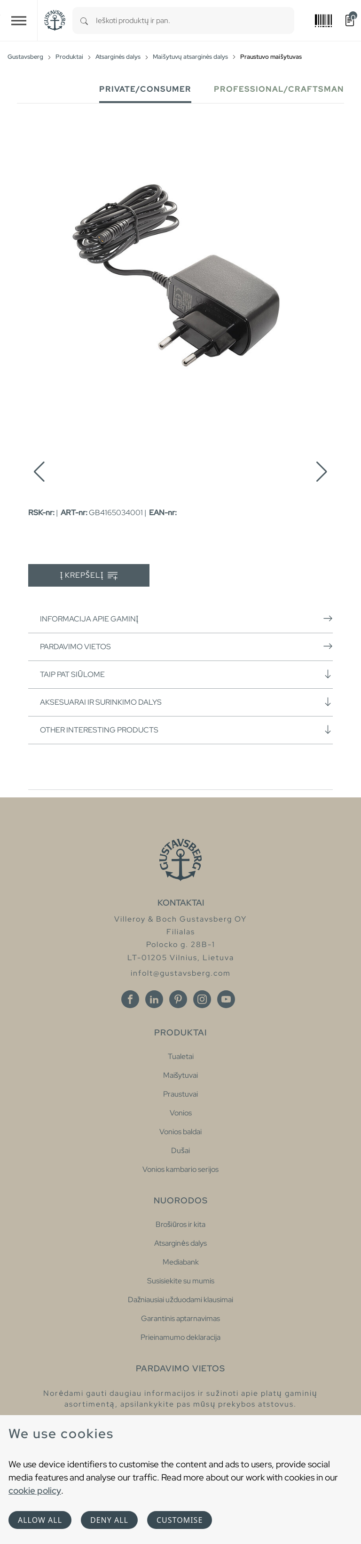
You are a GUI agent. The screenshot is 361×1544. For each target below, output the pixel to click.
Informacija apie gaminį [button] (186, 618)
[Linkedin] (154, 999)
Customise (180, 1520)
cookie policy (34, 1490)
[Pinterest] (178, 999)
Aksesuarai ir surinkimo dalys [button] (186, 702)
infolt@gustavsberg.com (181, 973)
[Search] (84, 20)
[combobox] (195, 20)
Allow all (40, 1520)
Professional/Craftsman (279, 89)
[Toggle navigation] (19, 20)
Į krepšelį (89, 575)
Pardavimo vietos (186, 646)
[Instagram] (202, 999)
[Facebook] (130, 999)
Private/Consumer (145, 89)
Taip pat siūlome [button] (186, 674)
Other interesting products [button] (186, 729)
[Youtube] (226, 999)
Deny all (109, 1520)
